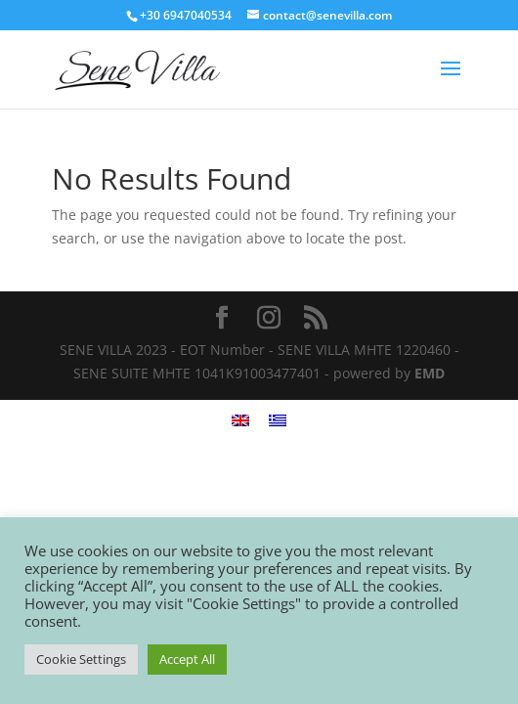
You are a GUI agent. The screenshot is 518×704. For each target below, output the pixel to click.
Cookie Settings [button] (81, 659)
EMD (429, 373)
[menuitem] (240, 420)
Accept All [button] (187, 659)
